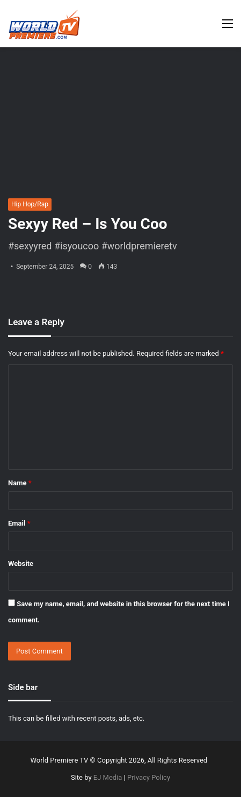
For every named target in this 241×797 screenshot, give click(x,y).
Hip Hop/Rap (29, 204)
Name (20, 483)
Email (19, 523)
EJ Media (107, 777)
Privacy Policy (148, 777)
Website (20, 563)
